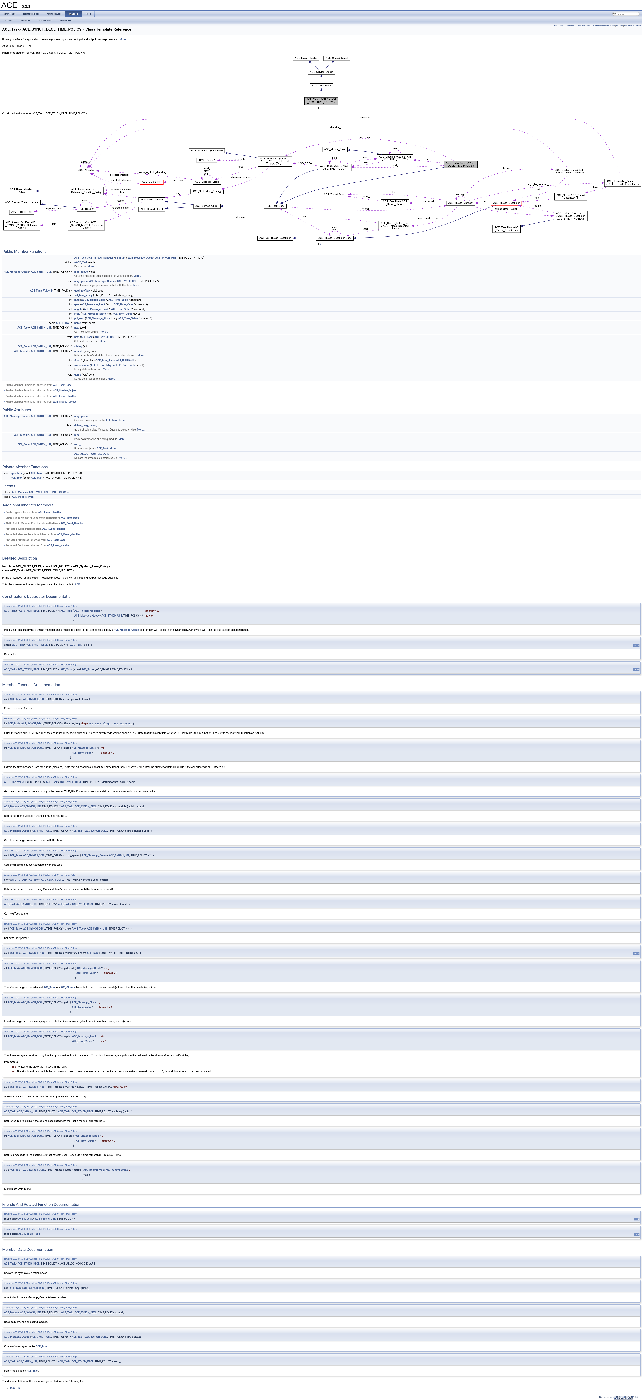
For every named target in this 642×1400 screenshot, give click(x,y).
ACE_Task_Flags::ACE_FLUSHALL (115, 360)
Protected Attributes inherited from (34, 539)
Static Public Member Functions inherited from (41, 517)
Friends (619, 26)
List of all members (632, 26)
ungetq (78, 309)
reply (77, 313)
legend (321, 108)
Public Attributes (583, 26)
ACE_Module (21, 351)
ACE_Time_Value (118, 299)
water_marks (81, 365)
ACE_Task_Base (62, 385)
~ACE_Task (81, 262)
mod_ (77, 434)
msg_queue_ (81, 416)
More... (124, 39)
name (77, 322)
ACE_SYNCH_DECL (29, 610)
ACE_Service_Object (65, 390)
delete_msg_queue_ (85, 425)
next (76, 327)
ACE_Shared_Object (64, 401)
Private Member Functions (603, 26)
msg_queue (81, 271)
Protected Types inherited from (34, 528)
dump (77, 374)
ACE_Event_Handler (64, 396)
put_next (79, 318)
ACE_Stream (67, 987)
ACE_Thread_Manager (100, 257)
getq (77, 304)
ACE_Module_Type (23, 496)
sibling (78, 346)
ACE (77, 584)
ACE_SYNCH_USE (165, 257)
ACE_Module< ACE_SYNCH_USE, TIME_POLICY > (40, 492)
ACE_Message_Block (93, 299)
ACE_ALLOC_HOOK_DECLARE (91, 453)
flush (77, 360)
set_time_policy (83, 295)
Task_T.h (15, 1387)
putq (77, 299)
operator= (16, 473)
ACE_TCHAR (63, 322)
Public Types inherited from (32, 512)
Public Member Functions (563, 26)
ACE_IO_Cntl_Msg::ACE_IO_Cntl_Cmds (113, 365)
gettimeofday (82, 290)
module (78, 351)
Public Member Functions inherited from (37, 385)
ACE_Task (80, 257)
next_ (77, 444)
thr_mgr (119, 257)
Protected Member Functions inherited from (41, 534)
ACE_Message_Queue (140, 257)
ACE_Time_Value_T (41, 290)
